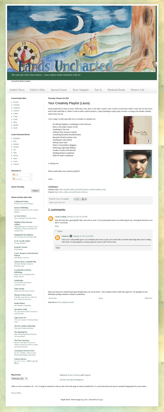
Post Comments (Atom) (65, 302)
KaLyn (15, 156)
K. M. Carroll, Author (22, 241)
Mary (15, 122)
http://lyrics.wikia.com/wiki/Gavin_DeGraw (71, 192)
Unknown (65, 236)
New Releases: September (22, 305)
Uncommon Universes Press (24, 351)
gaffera (85, 400)
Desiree (16, 102)
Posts (16, 175)
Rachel (15, 125)
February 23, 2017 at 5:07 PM (77, 217)
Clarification (18, 249)
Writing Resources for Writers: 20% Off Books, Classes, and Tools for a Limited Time (25, 229)
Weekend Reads (116, 89)
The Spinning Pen (20, 332)
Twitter (69, 375)
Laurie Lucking (60, 217)
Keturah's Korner (20, 247)
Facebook (76, 375)
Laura (56, 202)
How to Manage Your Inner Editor (25, 218)
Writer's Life (137, 89)
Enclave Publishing (21, 208)
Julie (15, 153)
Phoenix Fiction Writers (23, 295)
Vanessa (16, 164)
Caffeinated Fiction (21, 201)
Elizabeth (16, 138)
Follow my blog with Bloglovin (72, 380)
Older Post (148, 298)
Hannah (16, 144)
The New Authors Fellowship (24, 326)
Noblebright (18, 280)
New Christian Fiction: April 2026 (25, 237)
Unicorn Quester (20, 359)
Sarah (15, 128)
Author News (17, 89)
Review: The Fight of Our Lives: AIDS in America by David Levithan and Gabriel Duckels (26, 345)
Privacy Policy (16, 393)
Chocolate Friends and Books (23, 328)
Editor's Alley (37, 89)
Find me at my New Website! (23, 203)
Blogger (100, 400)
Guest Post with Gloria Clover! (24, 291)
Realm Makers (19, 303)
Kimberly (16, 108)
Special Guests (59, 89)
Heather (16, 147)
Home (101, 298)
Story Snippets (81, 89)
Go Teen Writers (20, 216)
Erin (14, 141)
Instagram (86, 375)
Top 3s (98, 89)
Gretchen (16, 105)
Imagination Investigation (23, 235)
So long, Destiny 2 (20, 243)
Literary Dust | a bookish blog (25, 262)
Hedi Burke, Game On (21, 257)
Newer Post (53, 298)
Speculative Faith (20, 309)
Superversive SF (20, 318)
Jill (14, 150)
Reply (57, 226)
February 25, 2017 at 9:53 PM (83, 236)
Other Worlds (19, 289)
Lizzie (15, 116)
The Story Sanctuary (21, 340)
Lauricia (16, 111)
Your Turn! (61, 202)
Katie (15, 158)
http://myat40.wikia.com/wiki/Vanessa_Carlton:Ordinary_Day (82, 189)
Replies (59, 231)
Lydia (15, 119)
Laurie (15, 113)
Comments (17, 179)
